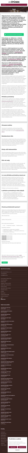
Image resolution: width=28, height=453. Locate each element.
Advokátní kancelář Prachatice (6, 398)
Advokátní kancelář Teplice (6, 317)
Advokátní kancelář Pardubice (6, 311)
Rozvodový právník (4, 280)
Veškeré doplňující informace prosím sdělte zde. (14, 247)
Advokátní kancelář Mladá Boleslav (7, 344)
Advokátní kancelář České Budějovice (8, 395)
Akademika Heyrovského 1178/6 (6, 362)
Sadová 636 (3, 328)
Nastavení (17, 449)
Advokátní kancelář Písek (5, 402)
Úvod (2, 297)
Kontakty (2, 291)
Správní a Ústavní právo (5, 440)
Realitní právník (3, 281)
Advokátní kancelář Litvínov (6, 331)
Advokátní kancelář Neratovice (6, 324)
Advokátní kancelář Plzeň (5, 314)
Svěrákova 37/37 (3, 352)
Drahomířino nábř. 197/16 (5, 379)
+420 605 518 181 (4, 273)
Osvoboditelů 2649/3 (4, 335)
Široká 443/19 (3, 396)
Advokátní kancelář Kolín (5, 405)
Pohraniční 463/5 (3, 389)
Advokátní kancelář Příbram (6, 422)
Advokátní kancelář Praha (5, 307)
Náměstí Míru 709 (4, 332)
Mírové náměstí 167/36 (4, 386)
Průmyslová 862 (3, 345)
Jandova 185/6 (3, 308)
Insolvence (3, 443)
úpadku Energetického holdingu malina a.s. (12, 64)
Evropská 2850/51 (4, 376)
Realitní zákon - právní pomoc (6, 284)
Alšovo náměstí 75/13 (4, 403)
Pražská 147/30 (3, 342)
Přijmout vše (13, 447)
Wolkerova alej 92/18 (4, 416)
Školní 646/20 (3, 318)
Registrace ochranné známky (6, 283)
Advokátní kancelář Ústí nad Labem (7, 321)
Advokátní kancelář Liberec (6, 341)
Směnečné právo (4, 441)
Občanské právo (3, 433)
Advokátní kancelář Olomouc (6, 368)
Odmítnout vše (22, 447)
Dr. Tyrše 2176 (3, 359)
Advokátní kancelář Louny (6, 334)
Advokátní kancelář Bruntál (6, 365)
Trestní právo (3, 432)
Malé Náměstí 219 (4, 382)
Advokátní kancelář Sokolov (6, 348)
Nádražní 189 (3, 349)
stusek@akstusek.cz (4, 275)
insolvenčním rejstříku (14, 59)
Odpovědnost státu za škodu (6, 288)
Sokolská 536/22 (3, 369)
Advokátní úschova (4, 289)
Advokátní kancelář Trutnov (6, 419)
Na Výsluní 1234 (3, 325)
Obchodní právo (3, 438)
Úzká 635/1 (2, 409)
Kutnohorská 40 (3, 406)
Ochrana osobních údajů (5, 294)
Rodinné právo (3, 435)
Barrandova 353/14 (4, 315)
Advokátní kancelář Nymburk (6, 338)
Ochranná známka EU (4, 296)
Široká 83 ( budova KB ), (5, 413)
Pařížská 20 (3, 322)
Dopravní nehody (4, 286)
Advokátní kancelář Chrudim (6, 412)
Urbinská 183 (3, 355)
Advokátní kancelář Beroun (6, 392)
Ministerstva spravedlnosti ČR (7, 101)
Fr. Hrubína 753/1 (3, 372)
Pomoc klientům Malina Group (6, 278)
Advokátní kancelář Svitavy (6, 415)
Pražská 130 (3, 423)
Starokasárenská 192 (4, 399)
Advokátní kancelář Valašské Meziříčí (7, 351)
